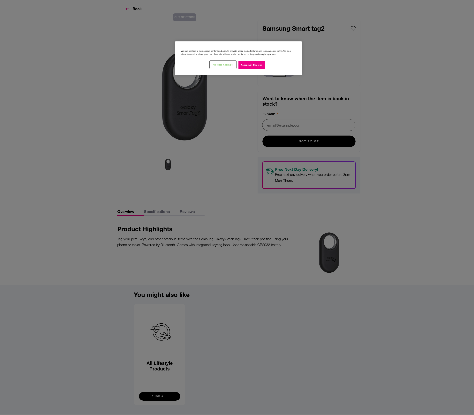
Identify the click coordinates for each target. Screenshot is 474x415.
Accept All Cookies (251, 64)
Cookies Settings (223, 64)
